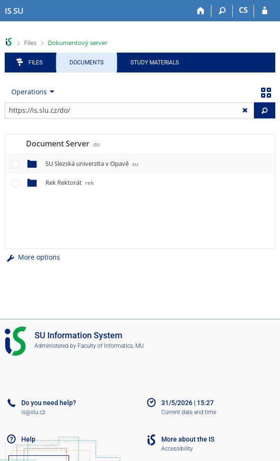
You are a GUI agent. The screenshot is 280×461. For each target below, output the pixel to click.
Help (28, 439)
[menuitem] (31, 92)
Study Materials (155, 62)
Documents (87, 62)
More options (32, 257)
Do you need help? (48, 403)
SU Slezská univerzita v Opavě (91, 163)
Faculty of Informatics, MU (111, 346)
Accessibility (177, 448)
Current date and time (188, 412)
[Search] (222, 11)
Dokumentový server (77, 42)
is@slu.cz (33, 412)
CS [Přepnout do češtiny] (243, 10)
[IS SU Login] (264, 11)
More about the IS (187, 439)
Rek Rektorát (69, 182)
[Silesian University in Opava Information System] (14, 11)
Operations (29, 91)
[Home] (200, 11)
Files (30, 42)
